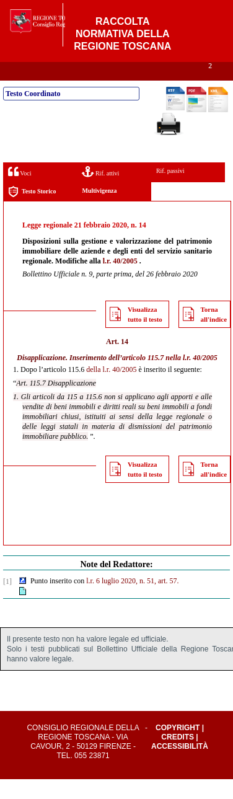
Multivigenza (99, 210)
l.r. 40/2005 (120, 280)
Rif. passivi (170, 190)
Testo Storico (32, 212)
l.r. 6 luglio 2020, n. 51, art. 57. (132, 600)
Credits (177, 757)
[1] (7, 601)
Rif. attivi (100, 191)
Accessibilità (179, 766)
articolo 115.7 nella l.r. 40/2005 (170, 377)
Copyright (178, 747)
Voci (19, 191)
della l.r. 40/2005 (111, 389)
